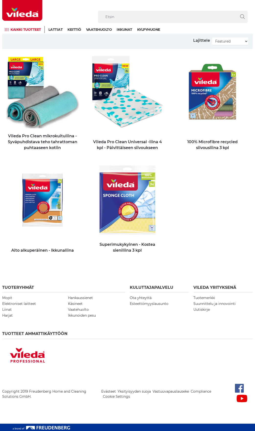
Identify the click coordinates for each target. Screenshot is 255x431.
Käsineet (75, 304)
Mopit (7, 298)
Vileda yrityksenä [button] (214, 287)
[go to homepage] (22, 10)
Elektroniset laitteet (19, 304)
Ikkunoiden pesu (82, 315)
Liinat (7, 309)
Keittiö (74, 29)
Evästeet (108, 391)
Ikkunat (124, 29)
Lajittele (201, 40)
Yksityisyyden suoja (134, 391)
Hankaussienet (80, 298)
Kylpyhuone (148, 29)
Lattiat (55, 29)
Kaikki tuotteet (26, 29)
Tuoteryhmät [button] (18, 287)
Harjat (7, 315)
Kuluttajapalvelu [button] (151, 287)
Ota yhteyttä (141, 298)
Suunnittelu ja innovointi (214, 304)
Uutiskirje (201, 309)
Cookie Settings (116, 396)
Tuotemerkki (204, 298)
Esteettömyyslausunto (149, 304)
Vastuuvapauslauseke (171, 391)
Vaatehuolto (99, 29)
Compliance (201, 391)
